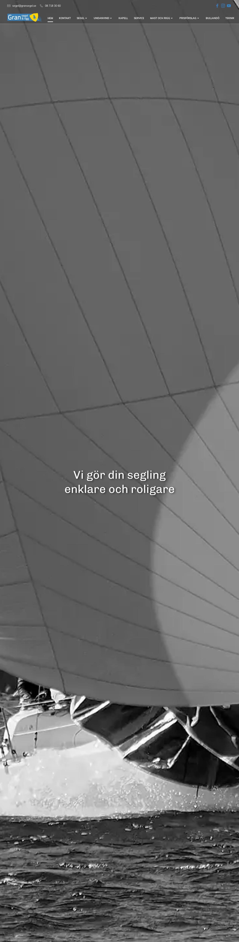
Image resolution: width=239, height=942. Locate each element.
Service (139, 18)
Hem (50, 18)
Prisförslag (189, 18)
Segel (82, 18)
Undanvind (103, 18)
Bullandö (212, 18)
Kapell (123, 18)
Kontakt (65, 18)
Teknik (229, 18)
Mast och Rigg (161, 18)
